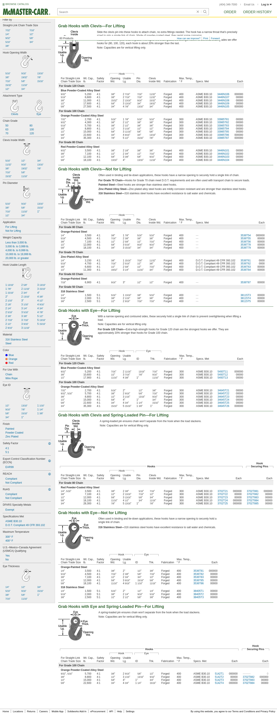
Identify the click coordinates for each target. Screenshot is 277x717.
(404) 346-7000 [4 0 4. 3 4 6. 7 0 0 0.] (228, 4)
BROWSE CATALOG (17, 4)
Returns (31, 711)
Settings (130, 711)
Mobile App (57, 711)
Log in (266, 4)
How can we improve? (188, 38)
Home (6, 711)
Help (119, 711)
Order (230, 12)
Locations (18, 711)
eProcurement (97, 711)
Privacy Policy (268, 711)
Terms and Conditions (243, 711)
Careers (43, 711)
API (111, 711)
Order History (257, 12)
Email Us (249, 4)
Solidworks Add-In (76, 711)
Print (205, 38)
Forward (215, 38)
